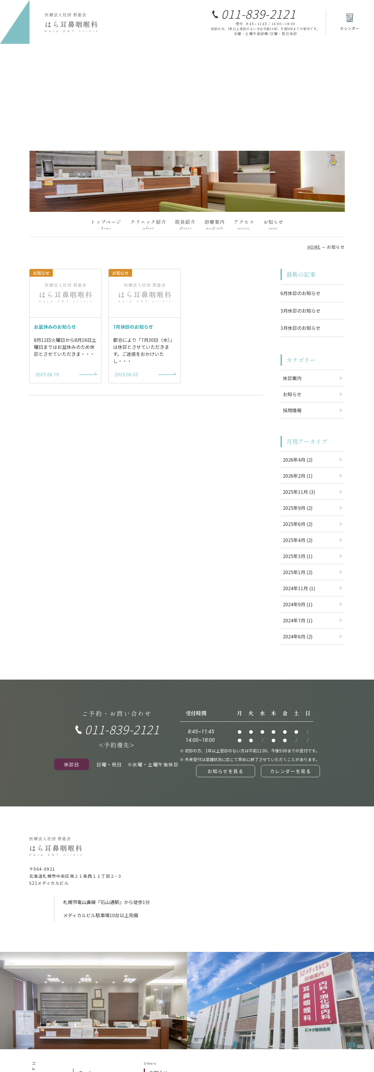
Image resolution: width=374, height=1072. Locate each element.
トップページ (106, 224)
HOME (314, 247)
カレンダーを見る (290, 771)
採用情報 (292, 410)
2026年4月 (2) (298, 459)
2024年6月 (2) (298, 636)
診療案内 (215, 224)
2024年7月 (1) (298, 620)
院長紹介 (185, 224)
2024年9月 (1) (298, 604)
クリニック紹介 (148, 224)
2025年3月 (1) (298, 556)
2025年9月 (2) (298, 507)
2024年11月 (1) (299, 588)
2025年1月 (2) (298, 572)
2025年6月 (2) (298, 523)
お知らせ (273, 224)
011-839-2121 (258, 13)
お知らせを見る (225, 771)
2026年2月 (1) (298, 475)
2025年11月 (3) (299, 491)
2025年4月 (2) (298, 539)
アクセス (244, 224)
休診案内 (292, 378)
